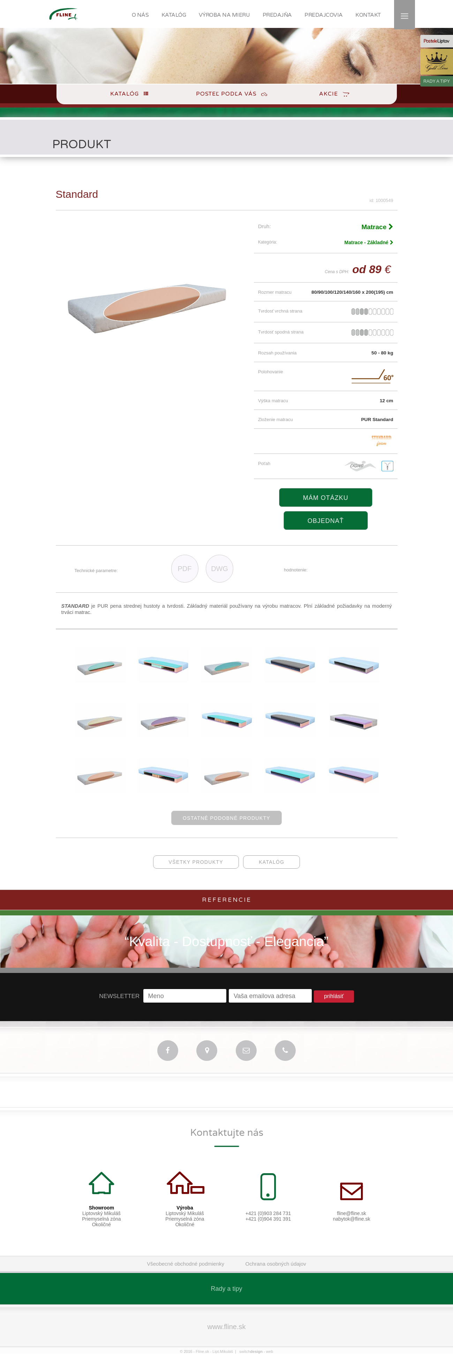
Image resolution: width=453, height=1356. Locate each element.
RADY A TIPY (436, 81)
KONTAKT (368, 15)
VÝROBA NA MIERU (224, 15)
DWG (219, 568)
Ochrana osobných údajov (276, 1264)
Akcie (328, 94)
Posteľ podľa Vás (226, 94)
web (269, 1351)
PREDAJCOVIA (323, 15)
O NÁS (140, 15)
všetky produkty (196, 862)
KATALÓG (173, 15)
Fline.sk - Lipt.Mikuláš (214, 1351)
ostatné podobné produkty (226, 818)
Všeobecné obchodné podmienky (185, 1264)
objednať (326, 520)
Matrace (377, 227)
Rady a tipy (226, 1288)
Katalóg (124, 94)
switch (250, 1351)
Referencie (226, 900)
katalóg (271, 862)
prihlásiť (334, 996)
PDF (185, 568)
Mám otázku (325, 497)
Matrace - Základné (369, 242)
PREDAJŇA (277, 15)
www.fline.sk (226, 1327)
